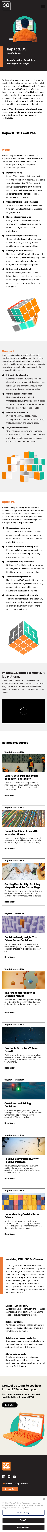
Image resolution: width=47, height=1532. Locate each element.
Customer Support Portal (17, 1484)
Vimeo (9, 1477)
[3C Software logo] (6, 10)
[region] (23, 1514)
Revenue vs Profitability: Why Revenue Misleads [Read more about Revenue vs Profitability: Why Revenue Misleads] (22, 1160)
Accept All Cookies (23, 1527)
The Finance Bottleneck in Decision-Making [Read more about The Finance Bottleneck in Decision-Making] (20, 994)
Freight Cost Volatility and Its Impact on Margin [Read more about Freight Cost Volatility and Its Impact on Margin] (21, 833)
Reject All (23, 1520)
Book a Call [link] (9, 1405)
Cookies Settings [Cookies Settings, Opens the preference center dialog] (23, 1513)
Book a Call (10, 1489)
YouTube (14, 1477)
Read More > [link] (10, 795)
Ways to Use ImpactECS (14, 752)
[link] (23, 763)
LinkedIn (4, 1477)
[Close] (44, 1499)
